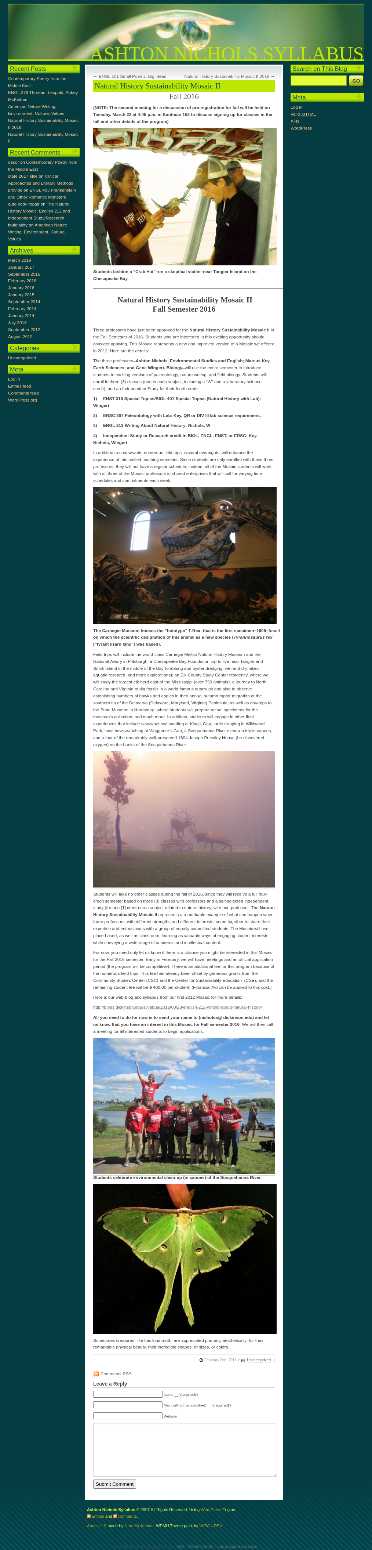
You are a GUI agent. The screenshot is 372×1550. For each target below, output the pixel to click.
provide (15, 190)
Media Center (200, 1546)
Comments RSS (116, 1373)
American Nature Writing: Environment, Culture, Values (37, 232)
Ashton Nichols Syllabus (227, 54)
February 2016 (22, 280)
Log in (14, 379)
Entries (97, 1516)
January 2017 (21, 267)
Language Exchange (237, 1546)
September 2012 (24, 329)
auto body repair (23, 204)
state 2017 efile (22, 176)
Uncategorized (259, 1360)
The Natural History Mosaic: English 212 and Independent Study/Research (39, 211)
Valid (303, 114)
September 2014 (24, 301)
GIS (180, 1546)
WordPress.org (22, 400)
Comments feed (23, 393)
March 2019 (19, 260)
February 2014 (22, 308)
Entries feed (19, 386)
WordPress (301, 128)
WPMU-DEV (210, 1526)
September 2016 (24, 274)
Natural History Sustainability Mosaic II (157, 85)
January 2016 (21, 287)
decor (13, 162)
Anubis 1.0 (96, 1526)
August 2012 (20, 336)
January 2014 (21, 315)
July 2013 (17, 322)
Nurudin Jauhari (138, 1526)
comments (127, 1516)
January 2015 (21, 294)
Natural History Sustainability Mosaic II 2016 (226, 76)
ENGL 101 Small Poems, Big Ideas (132, 76)
